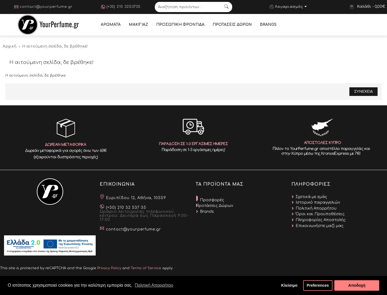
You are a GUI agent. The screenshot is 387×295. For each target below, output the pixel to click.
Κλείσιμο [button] (289, 285)
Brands (207, 212)
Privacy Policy (109, 268)
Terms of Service (146, 268)
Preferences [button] (318, 285)
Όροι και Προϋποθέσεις (320, 214)
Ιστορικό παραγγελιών (318, 202)
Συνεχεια (363, 91)
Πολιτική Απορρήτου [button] (154, 285)
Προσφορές (212, 200)
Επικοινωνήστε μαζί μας (319, 226)
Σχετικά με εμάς (311, 197)
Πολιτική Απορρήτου (316, 208)
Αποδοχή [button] (357, 285)
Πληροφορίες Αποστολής (321, 220)
